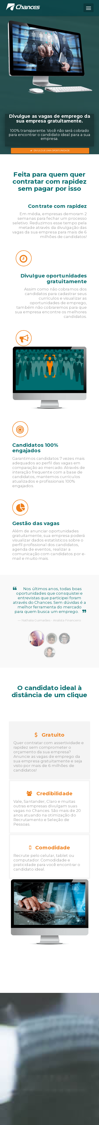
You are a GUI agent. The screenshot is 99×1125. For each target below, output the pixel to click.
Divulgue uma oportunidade (50, 150)
